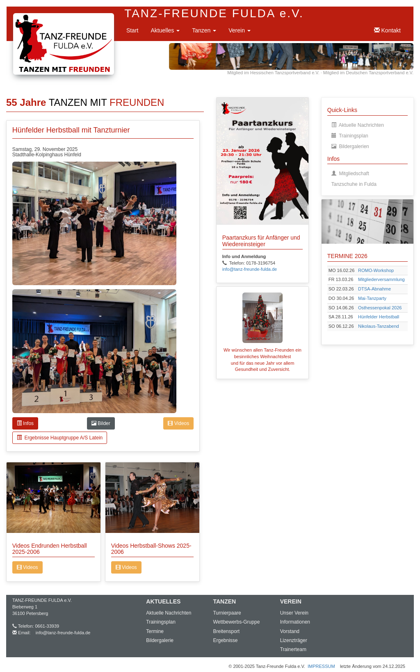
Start (132, 30)
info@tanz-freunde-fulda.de (63, 632)
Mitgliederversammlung (381, 279)
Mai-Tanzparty (372, 298)
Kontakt (387, 30)
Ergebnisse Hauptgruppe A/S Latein (60, 438)
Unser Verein (294, 613)
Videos (178, 423)
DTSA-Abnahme (374, 288)
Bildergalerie (159, 640)
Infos (25, 423)
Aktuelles (165, 30)
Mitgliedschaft (350, 173)
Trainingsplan (349, 136)
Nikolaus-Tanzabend (378, 326)
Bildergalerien (350, 146)
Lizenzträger (293, 640)
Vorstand (289, 631)
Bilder (100, 423)
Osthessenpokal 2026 (380, 307)
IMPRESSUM (321, 666)
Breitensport (226, 631)
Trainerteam (293, 649)
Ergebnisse (225, 640)
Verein (239, 30)
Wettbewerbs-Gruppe (236, 622)
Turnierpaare (227, 613)
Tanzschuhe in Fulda (354, 184)
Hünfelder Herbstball (378, 316)
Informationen (295, 622)
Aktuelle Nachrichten (357, 125)
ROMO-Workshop (376, 270)
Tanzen (204, 30)
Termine (155, 631)
